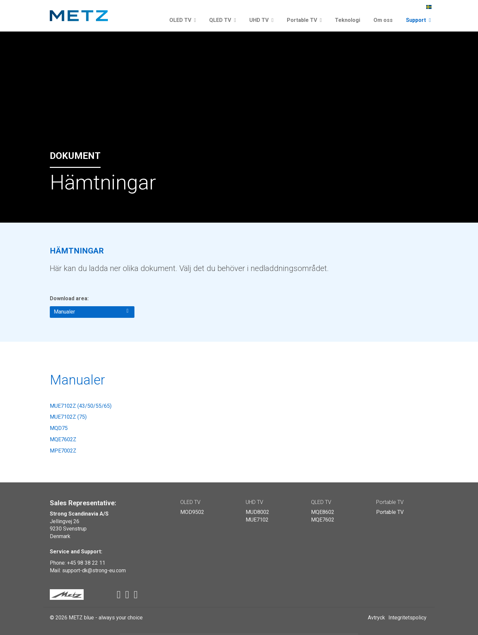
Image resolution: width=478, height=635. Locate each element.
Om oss (383, 20)
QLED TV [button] (222, 20)
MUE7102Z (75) (68, 417)
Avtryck (376, 617)
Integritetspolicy (407, 617)
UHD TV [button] (261, 20)
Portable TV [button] (304, 20)
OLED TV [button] (182, 20)
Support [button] (418, 20)
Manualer (91, 311)
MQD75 (59, 428)
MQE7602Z (63, 439)
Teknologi (347, 20)
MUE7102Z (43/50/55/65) (81, 406)
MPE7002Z (63, 451)
